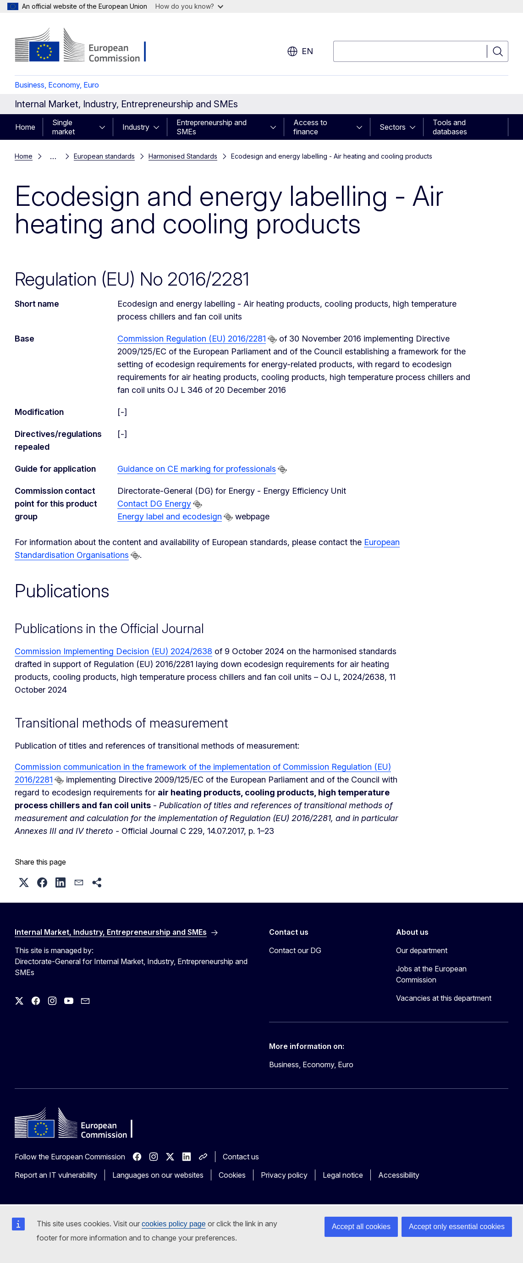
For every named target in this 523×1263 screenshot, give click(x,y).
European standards (104, 156)
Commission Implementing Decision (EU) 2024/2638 (113, 651)
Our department (421, 950)
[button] (24, 882)
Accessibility (398, 1175)
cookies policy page (174, 1224)
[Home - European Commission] (89, 46)
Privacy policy (284, 1175)
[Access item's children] (105, 127)
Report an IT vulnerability (56, 1175)
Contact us (241, 1156)
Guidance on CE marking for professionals (196, 469)
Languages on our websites (158, 1175)
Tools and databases (450, 127)
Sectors (393, 127)
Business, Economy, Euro (57, 84)
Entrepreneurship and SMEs (211, 127)
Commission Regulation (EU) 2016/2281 (191, 338)
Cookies (232, 1175)
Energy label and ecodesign (169, 516)
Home (25, 127)
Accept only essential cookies (457, 1226)
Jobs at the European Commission (431, 974)
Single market (63, 127)
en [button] (300, 51)
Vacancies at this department (443, 998)
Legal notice (343, 1175)
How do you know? (189, 6)
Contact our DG (295, 950)
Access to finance (310, 127)
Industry (135, 127)
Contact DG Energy (154, 503)
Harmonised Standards (183, 156)
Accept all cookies (361, 1226)
